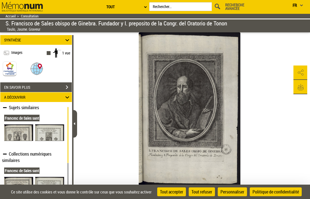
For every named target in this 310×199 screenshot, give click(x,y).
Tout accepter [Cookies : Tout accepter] (171, 192)
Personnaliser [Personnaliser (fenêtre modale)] (232, 192)
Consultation (29, 16)
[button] (37, 68)
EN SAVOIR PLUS (38, 87)
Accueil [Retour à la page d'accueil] (11, 16)
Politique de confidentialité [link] (276, 192)
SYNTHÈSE (37, 40)
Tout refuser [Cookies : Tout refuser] (201, 192)
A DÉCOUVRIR (37, 97)
